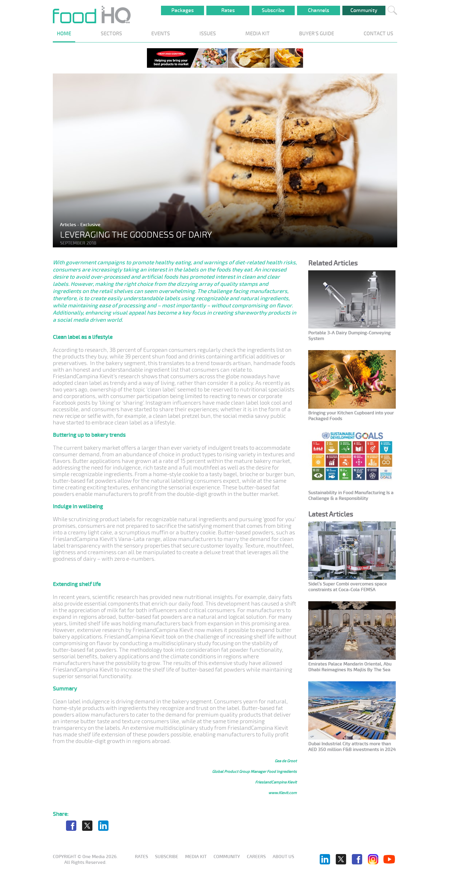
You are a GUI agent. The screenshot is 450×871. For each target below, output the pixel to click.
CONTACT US (378, 33)
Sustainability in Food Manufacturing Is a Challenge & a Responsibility (350, 495)
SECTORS (111, 33)
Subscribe (273, 10)
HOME (64, 33)
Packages (182, 10)
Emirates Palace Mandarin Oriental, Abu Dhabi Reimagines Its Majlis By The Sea (349, 667)
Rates (228, 10)
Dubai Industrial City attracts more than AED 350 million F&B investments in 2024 (352, 746)
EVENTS (160, 33)
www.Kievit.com (282, 792)
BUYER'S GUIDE (316, 33)
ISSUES (207, 33)
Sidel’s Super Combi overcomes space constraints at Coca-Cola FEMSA (347, 587)
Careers (256, 857)
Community (363, 10)
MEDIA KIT (257, 33)
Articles (68, 225)
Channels (318, 10)
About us (283, 857)
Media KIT (196, 857)
